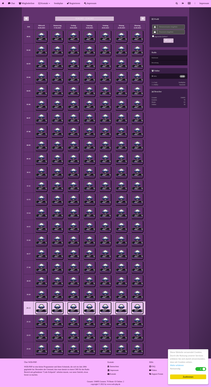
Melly (168, 76)
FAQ (152, 366)
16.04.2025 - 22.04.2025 (84, 19)
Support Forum (156, 374)
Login (168, 41)
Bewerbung (155, 62)
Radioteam (155, 57)
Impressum (90, 3)
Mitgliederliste (26, 3)
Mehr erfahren (177, 365)
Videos (153, 370)
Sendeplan (58, 3)
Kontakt (44, 3)
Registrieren (73, 3)
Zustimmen (188, 376)
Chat (11, 3)
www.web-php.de (113, 384)
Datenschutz (113, 366)
